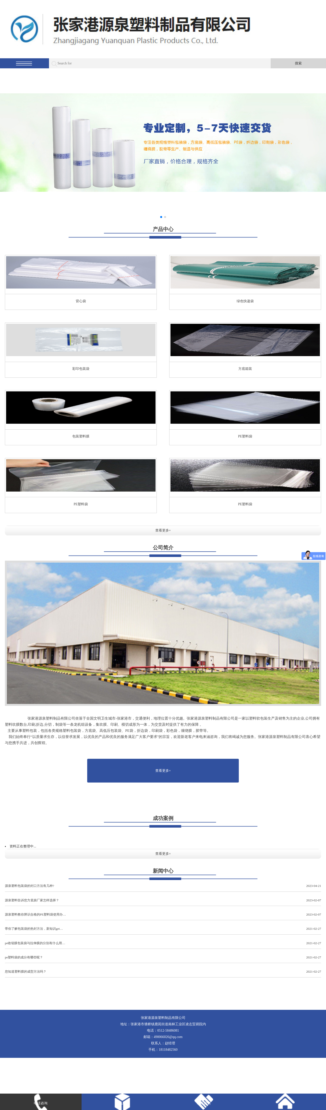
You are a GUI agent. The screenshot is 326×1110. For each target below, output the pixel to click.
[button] (161, 217)
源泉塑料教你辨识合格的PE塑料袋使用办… (163, 914)
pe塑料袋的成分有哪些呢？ (163, 957)
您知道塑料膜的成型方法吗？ (163, 971)
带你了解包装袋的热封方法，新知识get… (163, 929)
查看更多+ (163, 530)
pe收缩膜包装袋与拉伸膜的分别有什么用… (163, 943)
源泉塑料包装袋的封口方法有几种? (163, 886)
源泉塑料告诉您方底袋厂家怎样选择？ (163, 900)
